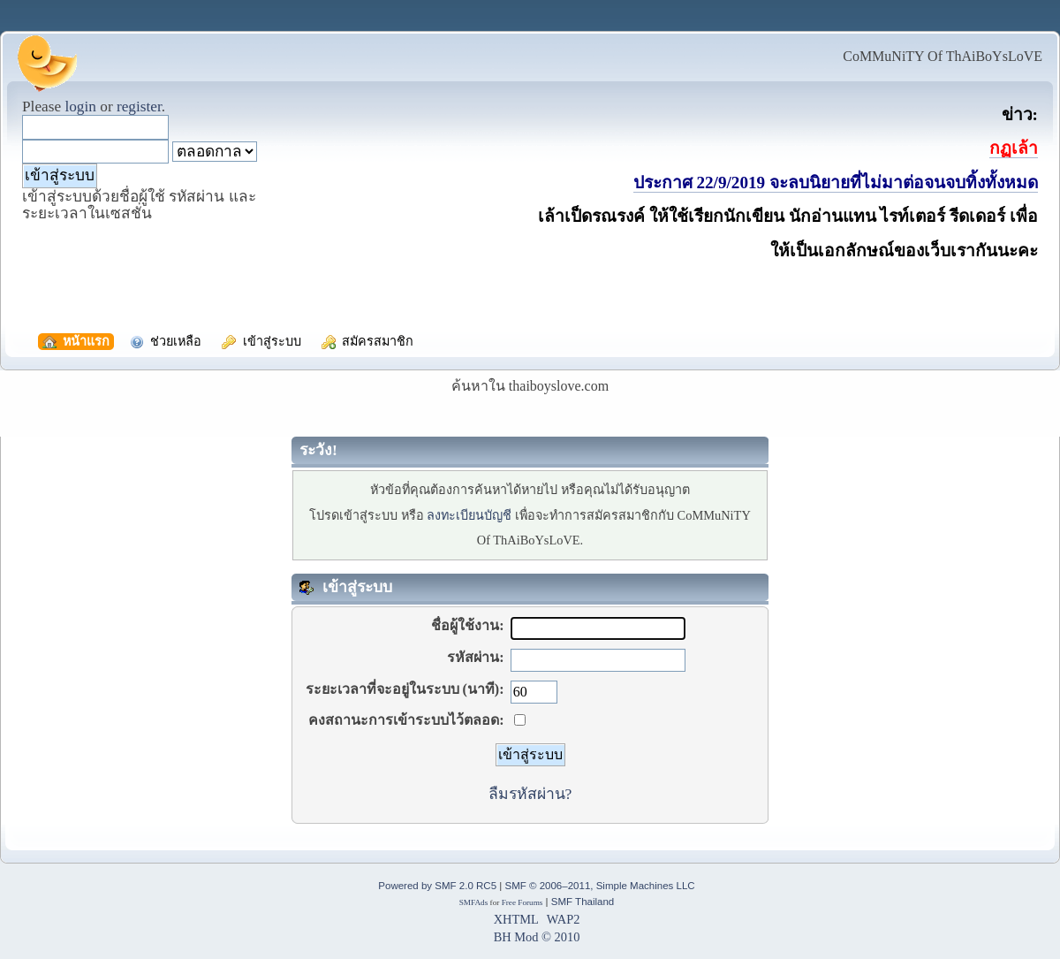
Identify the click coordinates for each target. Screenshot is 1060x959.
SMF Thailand (582, 901)
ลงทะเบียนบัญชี (469, 515)
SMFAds (473, 902)
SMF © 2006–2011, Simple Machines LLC (599, 885)
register (139, 106)
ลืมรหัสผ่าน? (530, 794)
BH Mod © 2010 (537, 937)
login (80, 106)
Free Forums (522, 902)
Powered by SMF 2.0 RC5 (437, 885)
